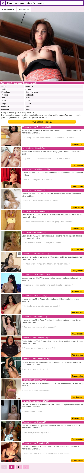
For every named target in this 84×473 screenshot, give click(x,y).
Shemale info (77, 144)
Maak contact (77, 334)
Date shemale (77, 207)
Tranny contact (77, 271)
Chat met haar (77, 165)
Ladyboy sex (77, 397)
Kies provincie (8, 9)
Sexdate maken (77, 460)
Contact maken (77, 186)
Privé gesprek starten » (42, 122)
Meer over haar (77, 250)
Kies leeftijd (24, 9)
